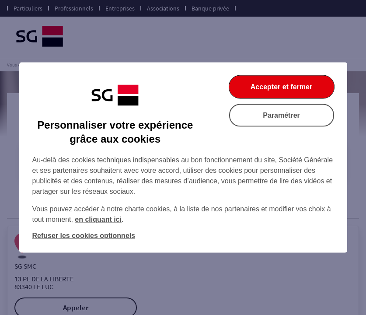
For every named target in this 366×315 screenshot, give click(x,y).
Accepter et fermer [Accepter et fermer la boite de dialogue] (281, 87)
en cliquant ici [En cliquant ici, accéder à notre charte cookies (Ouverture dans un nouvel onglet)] (98, 219)
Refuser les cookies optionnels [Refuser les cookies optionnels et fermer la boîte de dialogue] (84, 235)
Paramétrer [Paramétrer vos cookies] (281, 115)
